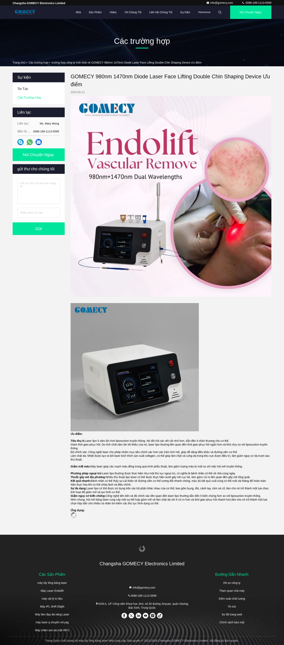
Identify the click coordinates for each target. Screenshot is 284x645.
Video (113, 12)
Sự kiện (185, 12)
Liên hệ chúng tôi (160, 12)
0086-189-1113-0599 (256, 2)
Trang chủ (19, 62)
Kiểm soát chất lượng (232, 598)
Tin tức (232, 606)
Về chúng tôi (132, 12)
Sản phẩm (95, 12)
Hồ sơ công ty (231, 582)
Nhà (78, 12)
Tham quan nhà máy (231, 590)
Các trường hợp (38, 62)
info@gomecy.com (220, 2)
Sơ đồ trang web (232, 614)
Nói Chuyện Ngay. (251, 12)
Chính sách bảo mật (232, 622)
